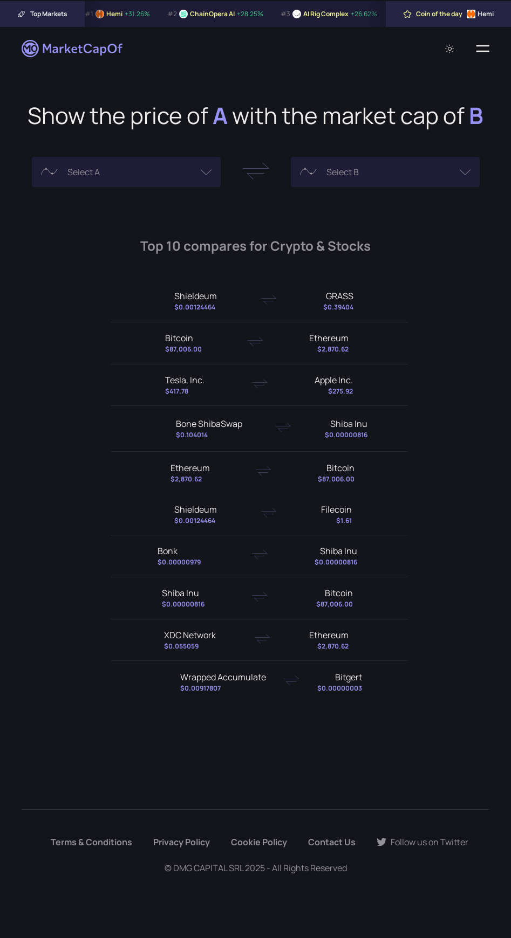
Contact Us (332, 842)
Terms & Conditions (91, 842)
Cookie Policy (259, 842)
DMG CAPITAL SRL (208, 868)
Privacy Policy (181, 842)
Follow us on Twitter (422, 842)
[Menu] (482, 48)
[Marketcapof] (73, 48)
